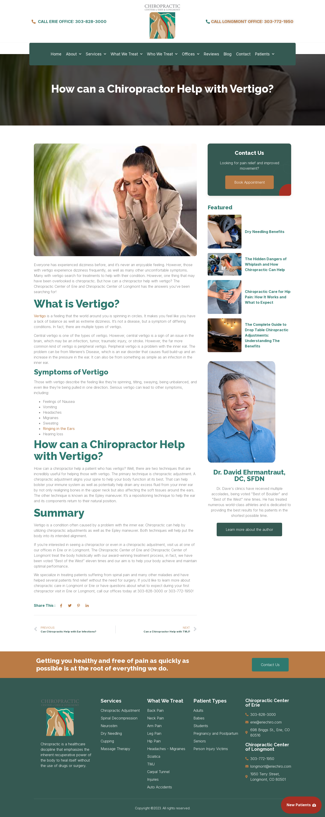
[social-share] (61, 605)
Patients (264, 54)
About (73, 54)
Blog (228, 54)
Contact (243, 54)
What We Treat (126, 54)
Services (96, 54)
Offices (190, 54)
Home (56, 54)
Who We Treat (162, 54)
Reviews (211, 54)
